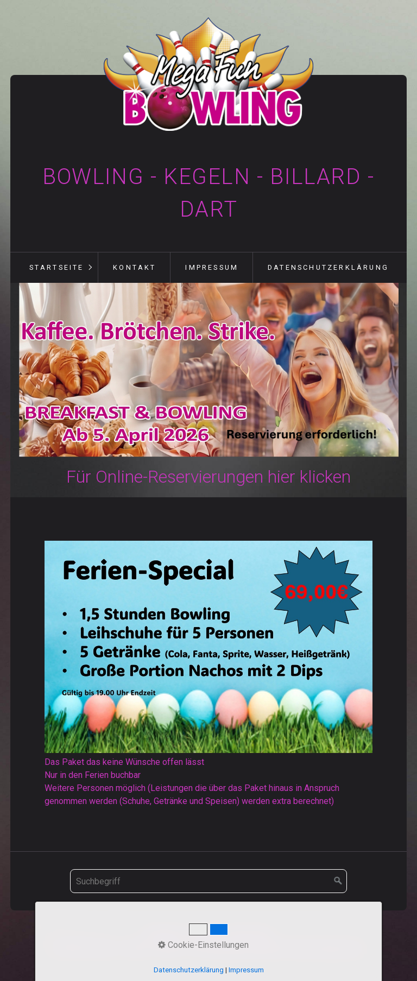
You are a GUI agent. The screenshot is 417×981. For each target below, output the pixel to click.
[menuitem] (56, 267)
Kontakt (134, 267)
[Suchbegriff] (208, 881)
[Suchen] (338, 881)
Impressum (211, 267)
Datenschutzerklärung (328, 267)
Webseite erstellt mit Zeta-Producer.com (285, 948)
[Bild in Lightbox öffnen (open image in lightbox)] (208, 647)
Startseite (56, 267)
